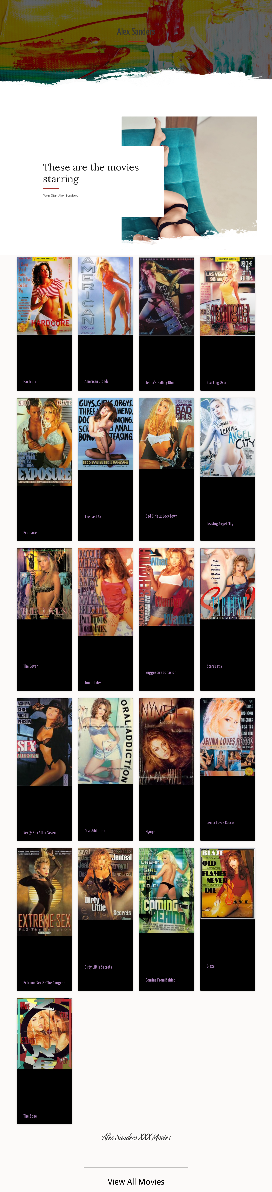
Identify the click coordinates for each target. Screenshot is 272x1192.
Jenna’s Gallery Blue (160, 383)
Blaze (211, 967)
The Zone (30, 1116)
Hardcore (30, 382)
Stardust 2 (214, 667)
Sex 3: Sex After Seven (39, 833)
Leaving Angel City (220, 524)
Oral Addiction (95, 831)
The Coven (30, 667)
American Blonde (97, 382)
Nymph (150, 832)
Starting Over (217, 383)
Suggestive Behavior (161, 673)
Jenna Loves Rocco (220, 823)
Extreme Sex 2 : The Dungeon (44, 983)
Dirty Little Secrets (98, 967)
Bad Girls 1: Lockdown (161, 516)
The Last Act (94, 517)
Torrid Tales (93, 683)
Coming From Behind (161, 980)
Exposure (30, 533)
